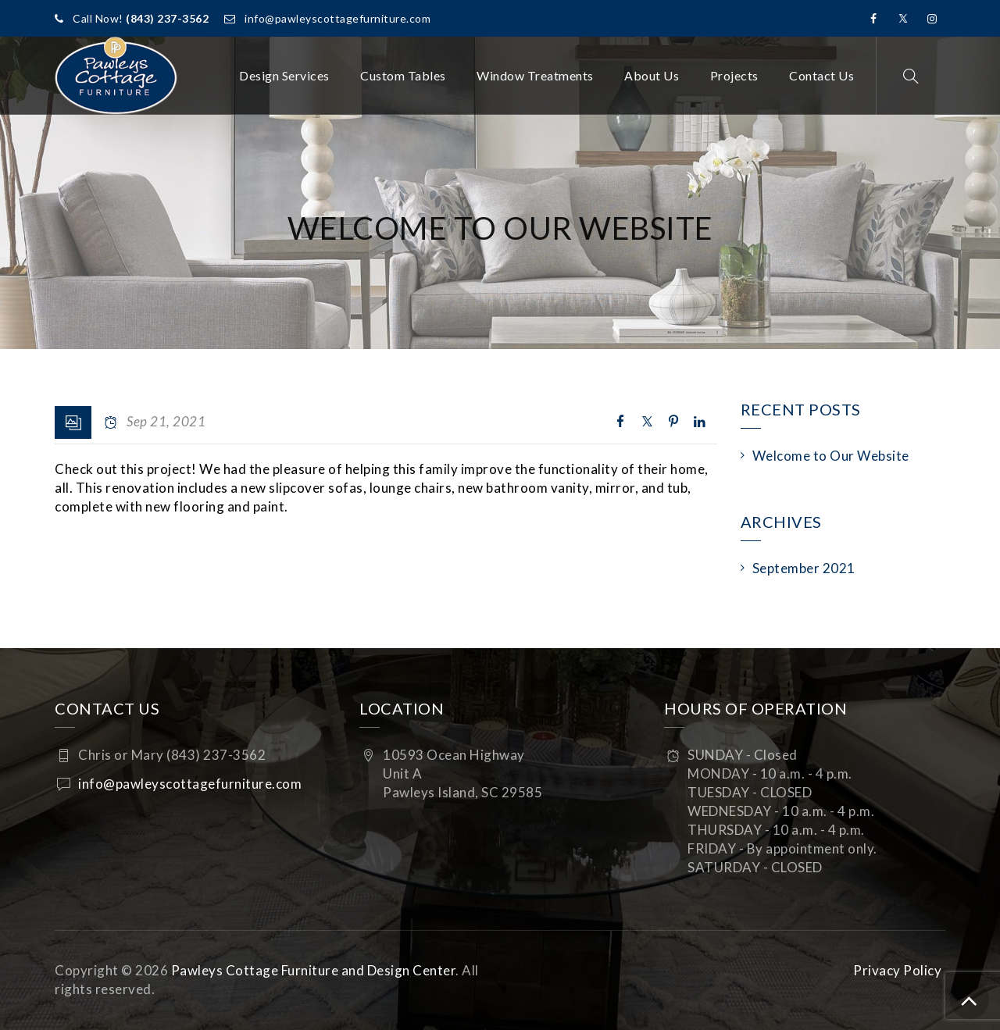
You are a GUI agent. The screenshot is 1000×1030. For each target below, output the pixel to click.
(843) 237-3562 (167, 18)
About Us (651, 75)
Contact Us (821, 75)
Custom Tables (403, 75)
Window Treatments (535, 75)
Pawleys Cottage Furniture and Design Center (313, 970)
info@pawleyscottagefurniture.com (337, 18)
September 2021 (803, 568)
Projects (734, 75)
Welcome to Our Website (830, 455)
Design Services (284, 75)
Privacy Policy (897, 970)
